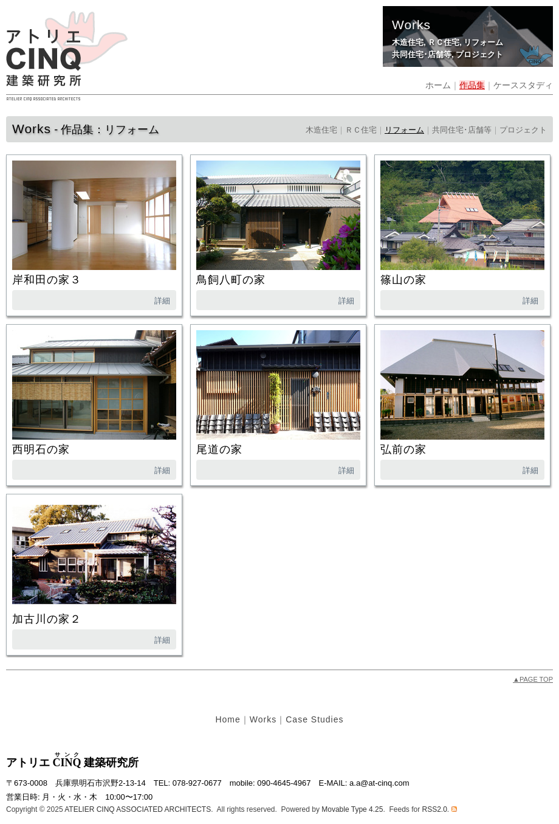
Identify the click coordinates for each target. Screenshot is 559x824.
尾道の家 (219, 449)
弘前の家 (403, 449)
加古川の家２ (46, 619)
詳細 (162, 300)
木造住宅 (408, 42)
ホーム (438, 85)
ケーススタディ (523, 85)
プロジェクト (479, 54)
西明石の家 (41, 449)
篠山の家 (403, 280)
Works (263, 719)
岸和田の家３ (46, 280)
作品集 (472, 85)
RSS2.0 (434, 809)
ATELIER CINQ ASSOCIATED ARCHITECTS (137, 809)
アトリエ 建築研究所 (72, 762)
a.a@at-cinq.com (379, 783)
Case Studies (314, 719)
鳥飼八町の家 (231, 280)
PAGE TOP (533, 679)
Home (227, 719)
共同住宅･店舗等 (421, 54)
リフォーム (483, 42)
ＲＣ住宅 (443, 42)
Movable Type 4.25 (352, 809)
